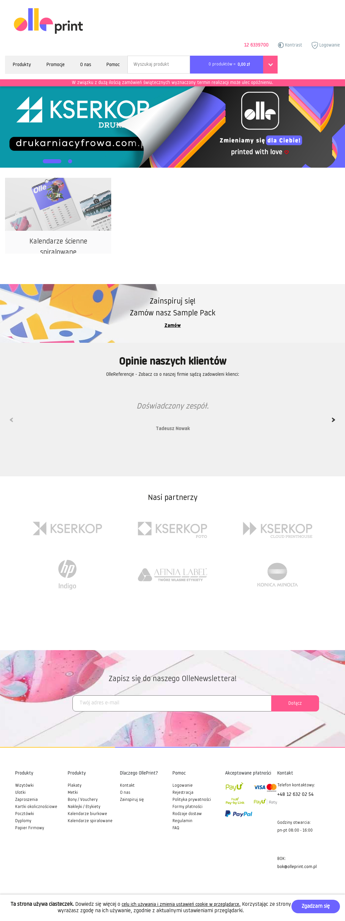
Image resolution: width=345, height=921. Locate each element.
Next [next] (333, 422)
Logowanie (326, 45)
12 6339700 (256, 45)
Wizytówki (24, 786)
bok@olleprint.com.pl (297, 867)
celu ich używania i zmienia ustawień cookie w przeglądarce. (181, 904)
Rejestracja (182, 793)
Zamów (172, 325)
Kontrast (290, 45)
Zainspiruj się (132, 800)
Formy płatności (187, 807)
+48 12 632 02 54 (295, 794)
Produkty (22, 64)
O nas (85, 64)
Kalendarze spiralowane (90, 821)
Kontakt (127, 786)
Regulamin (182, 821)
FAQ (175, 828)
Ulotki (20, 793)
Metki (73, 793)
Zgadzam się (316, 906)
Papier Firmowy (29, 828)
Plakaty (75, 786)
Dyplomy (23, 821)
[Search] (158, 65)
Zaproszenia (26, 800)
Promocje (55, 64)
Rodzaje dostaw (187, 814)
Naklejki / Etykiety (84, 807)
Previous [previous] (11, 422)
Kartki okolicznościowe (36, 807)
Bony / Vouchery (83, 800)
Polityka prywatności (191, 800)
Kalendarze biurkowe (87, 814)
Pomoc (113, 64)
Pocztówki (24, 814)
